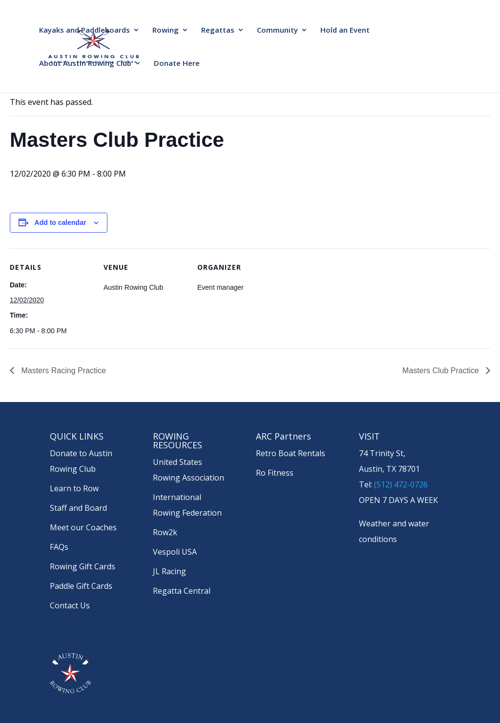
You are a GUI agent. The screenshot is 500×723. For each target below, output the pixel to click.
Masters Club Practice (441, 370)
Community (277, 30)
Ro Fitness (274, 472)
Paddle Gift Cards (81, 586)
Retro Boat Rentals (290, 453)
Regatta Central (181, 590)
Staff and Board (78, 507)
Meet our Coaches (83, 527)
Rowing (165, 30)
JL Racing (169, 571)
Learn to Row (74, 488)
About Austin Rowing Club (85, 64)
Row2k (165, 532)
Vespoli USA (175, 551)
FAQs (59, 547)
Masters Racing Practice (62, 370)
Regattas (217, 30)
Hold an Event (345, 30)
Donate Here (177, 64)
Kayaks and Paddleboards (84, 30)
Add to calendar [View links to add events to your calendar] (60, 222)
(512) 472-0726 (401, 484)
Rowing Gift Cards (82, 566)
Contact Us (70, 605)
